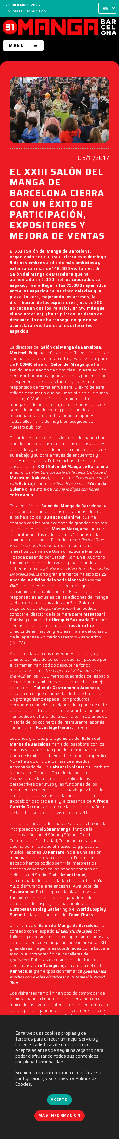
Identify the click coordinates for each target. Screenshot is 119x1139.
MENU (23, 45)
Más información (59, 1115)
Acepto (59, 1099)
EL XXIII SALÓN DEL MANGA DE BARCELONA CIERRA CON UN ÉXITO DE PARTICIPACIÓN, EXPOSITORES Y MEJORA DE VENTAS (57, 205)
